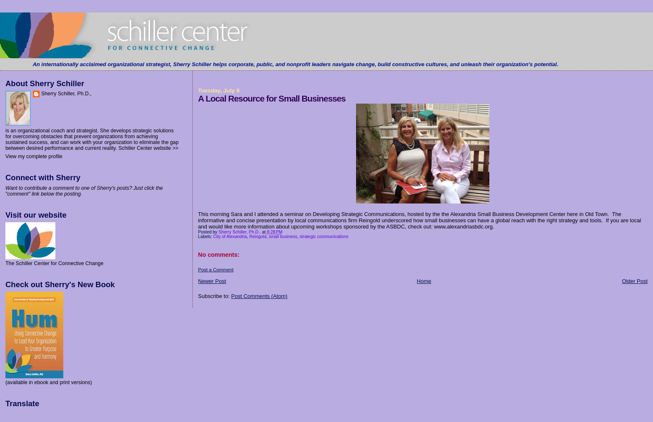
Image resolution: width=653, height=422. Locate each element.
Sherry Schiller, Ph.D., (66, 94)
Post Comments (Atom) (259, 296)
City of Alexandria (230, 236)
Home (424, 281)
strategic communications (323, 236)
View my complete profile (33, 156)
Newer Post (212, 281)
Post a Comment (216, 269)
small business (283, 236)
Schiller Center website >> (148, 148)
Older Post (635, 281)
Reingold (258, 236)
